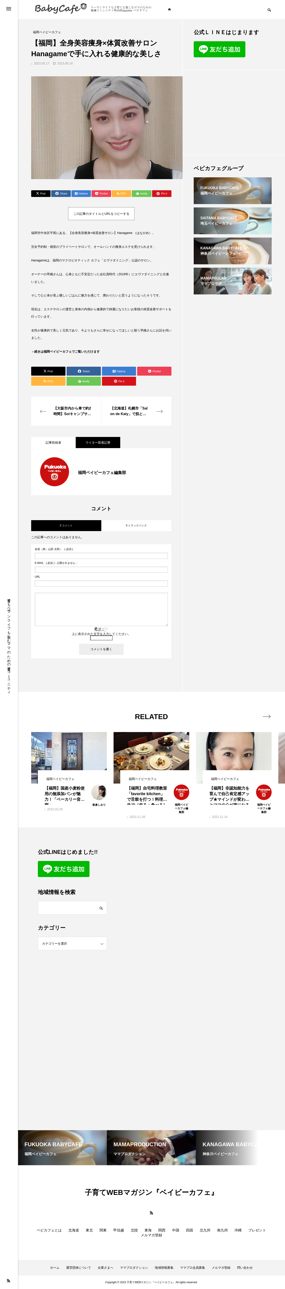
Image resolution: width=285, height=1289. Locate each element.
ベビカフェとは (49, 1230)
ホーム (54, 1267)
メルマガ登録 (151, 1235)
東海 (148, 1230)
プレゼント (257, 1230)
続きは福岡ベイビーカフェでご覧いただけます (67, 351)
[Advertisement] (233, 112)
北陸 (134, 1230)
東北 (89, 1230)
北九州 (205, 1230)
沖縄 (238, 1230)
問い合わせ (245, 1267)
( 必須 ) (54, 549)
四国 (189, 1230)
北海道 (73, 1230)
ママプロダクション (134, 1267)
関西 (161, 1230)
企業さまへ (105, 1267)
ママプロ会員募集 (192, 1267)
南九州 (222, 1230)
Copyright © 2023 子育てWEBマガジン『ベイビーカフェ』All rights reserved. (151, 1282)
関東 (103, 1230)
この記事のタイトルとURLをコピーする (101, 213)
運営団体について (78, 1267)
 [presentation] (267, 716)
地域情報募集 (164, 1267)
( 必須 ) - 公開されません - (56, 563)
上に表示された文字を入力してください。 (101, 634)
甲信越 (118, 1230)
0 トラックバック (136, 525)
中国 (175, 1230)
